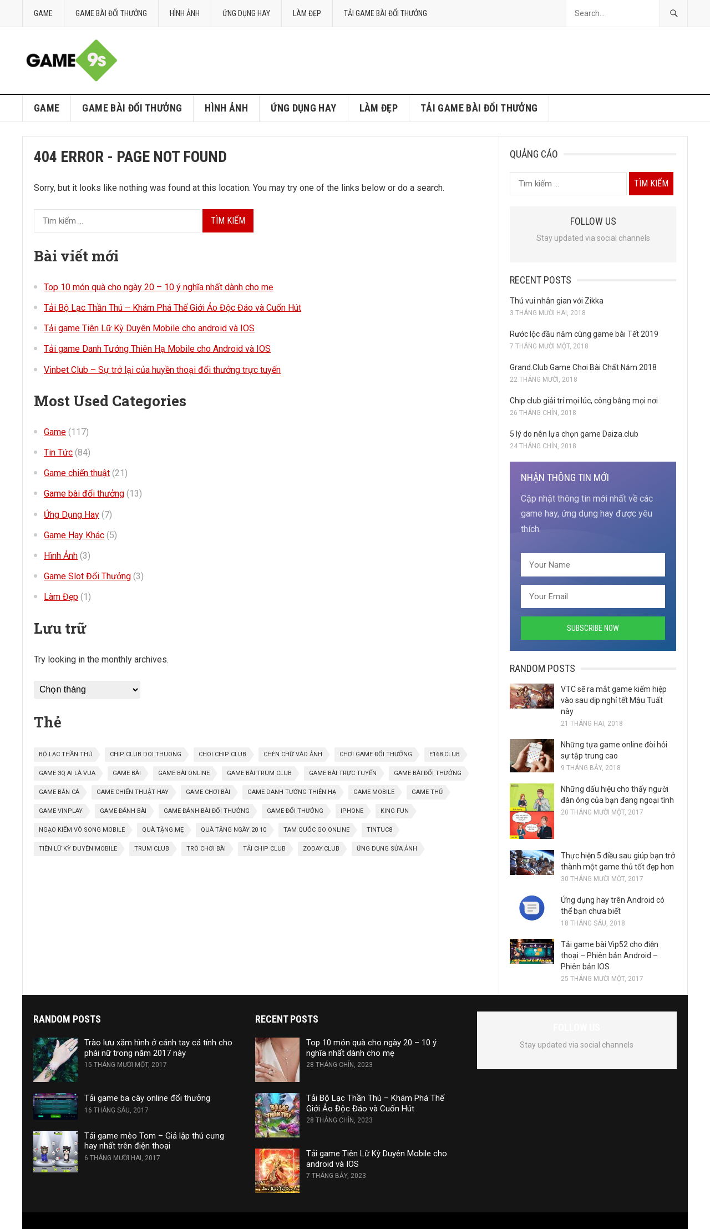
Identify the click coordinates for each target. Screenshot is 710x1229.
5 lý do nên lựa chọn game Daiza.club (574, 433)
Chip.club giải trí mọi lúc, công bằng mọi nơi (584, 400)
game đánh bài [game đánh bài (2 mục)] (123, 811)
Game (43, 13)
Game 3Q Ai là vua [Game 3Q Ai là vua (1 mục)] (67, 773)
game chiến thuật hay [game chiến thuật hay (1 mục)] (133, 792)
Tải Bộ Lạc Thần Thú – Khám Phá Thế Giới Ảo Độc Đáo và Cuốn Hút (172, 307)
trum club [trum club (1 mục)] (151, 848)
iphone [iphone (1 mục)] (352, 811)
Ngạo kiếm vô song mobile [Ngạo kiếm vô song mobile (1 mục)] (82, 829)
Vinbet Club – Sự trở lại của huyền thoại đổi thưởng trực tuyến (162, 370)
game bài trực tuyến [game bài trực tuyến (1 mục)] (343, 773)
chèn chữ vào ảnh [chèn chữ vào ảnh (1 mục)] (292, 754)
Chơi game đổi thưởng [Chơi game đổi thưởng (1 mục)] (375, 754)
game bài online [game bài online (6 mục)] (184, 773)
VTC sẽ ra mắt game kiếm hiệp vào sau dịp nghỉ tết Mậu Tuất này (614, 700)
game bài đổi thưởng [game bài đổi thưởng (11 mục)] (428, 773)
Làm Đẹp (307, 13)
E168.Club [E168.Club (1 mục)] (444, 754)
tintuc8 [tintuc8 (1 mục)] (379, 829)
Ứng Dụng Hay (246, 13)
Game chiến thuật (77, 473)
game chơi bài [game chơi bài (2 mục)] (208, 792)
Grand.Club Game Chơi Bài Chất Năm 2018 (583, 367)
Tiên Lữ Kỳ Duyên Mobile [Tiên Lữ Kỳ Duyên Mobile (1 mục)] (78, 848)
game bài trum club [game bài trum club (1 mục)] (259, 773)
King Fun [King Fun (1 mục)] (395, 811)
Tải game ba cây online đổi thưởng (147, 1098)
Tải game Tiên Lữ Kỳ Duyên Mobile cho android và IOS (149, 328)
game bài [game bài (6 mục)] (127, 773)
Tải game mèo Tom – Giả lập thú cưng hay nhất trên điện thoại (154, 1141)
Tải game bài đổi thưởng (385, 13)
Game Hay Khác (74, 535)
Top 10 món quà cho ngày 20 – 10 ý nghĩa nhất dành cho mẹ (158, 287)
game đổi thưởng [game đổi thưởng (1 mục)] (295, 811)
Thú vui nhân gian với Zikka (557, 300)
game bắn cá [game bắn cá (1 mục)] (59, 792)
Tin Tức (58, 452)
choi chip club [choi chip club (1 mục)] (222, 754)
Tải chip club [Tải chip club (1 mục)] (264, 848)
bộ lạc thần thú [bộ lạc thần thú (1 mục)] (66, 754)
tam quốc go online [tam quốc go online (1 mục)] (316, 829)
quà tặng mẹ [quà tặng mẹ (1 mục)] (163, 829)
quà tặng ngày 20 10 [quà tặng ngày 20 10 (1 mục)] (233, 829)
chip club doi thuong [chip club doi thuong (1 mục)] (145, 754)
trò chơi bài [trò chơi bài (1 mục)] (206, 848)
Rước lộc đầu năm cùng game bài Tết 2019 (584, 334)
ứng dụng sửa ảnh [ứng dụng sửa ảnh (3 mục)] (387, 848)
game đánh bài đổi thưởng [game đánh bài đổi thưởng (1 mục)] (207, 811)
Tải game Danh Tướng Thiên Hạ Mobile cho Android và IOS (157, 348)
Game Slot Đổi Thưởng (87, 576)
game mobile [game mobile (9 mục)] (373, 792)
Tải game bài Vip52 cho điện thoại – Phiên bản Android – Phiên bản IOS (609, 955)
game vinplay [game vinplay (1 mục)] (61, 811)
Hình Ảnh (185, 13)
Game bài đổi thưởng (111, 13)
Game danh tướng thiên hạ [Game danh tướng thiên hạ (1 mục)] (291, 792)
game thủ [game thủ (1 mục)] (427, 792)
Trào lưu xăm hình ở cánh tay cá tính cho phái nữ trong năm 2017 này (158, 1048)
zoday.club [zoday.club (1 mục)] (321, 848)
